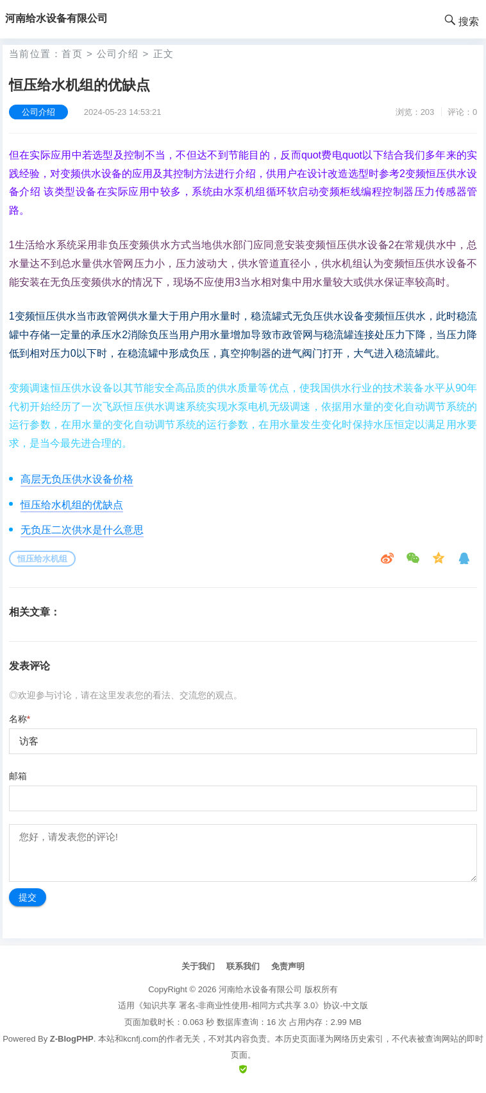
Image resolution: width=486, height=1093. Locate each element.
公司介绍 (118, 53)
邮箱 (18, 776)
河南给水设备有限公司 (260, 989)
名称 (19, 719)
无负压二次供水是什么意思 (82, 529)
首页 (72, 53)
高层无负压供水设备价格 (77, 479)
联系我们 (243, 966)
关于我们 (198, 966)
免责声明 (288, 966)
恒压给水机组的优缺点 (72, 504)
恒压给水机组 (42, 559)
